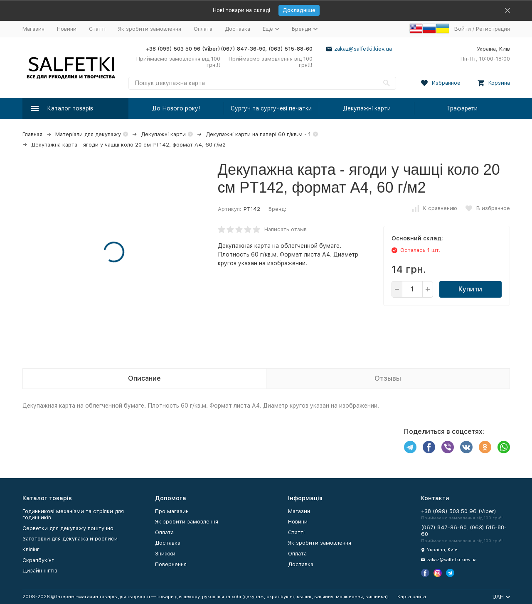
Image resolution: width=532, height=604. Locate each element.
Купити (470, 289)
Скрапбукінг (38, 560)
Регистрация (493, 29)
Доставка (237, 29)
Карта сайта (411, 596)
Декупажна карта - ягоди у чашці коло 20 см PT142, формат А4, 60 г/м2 (128, 145)
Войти (462, 29)
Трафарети (462, 108)
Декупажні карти (367, 108)
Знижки (165, 553)
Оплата (203, 29)
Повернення (171, 564)
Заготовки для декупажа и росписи (70, 539)
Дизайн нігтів (39, 570)
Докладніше (299, 10)
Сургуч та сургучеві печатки (271, 108)
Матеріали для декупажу (88, 134)
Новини (66, 29)
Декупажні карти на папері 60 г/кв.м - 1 (258, 134)
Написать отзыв (285, 229)
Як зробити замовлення (149, 29)
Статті (97, 29)
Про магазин (172, 511)
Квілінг (30, 549)
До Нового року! (176, 108)
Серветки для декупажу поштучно (67, 528)
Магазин (33, 29)
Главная (32, 134)
